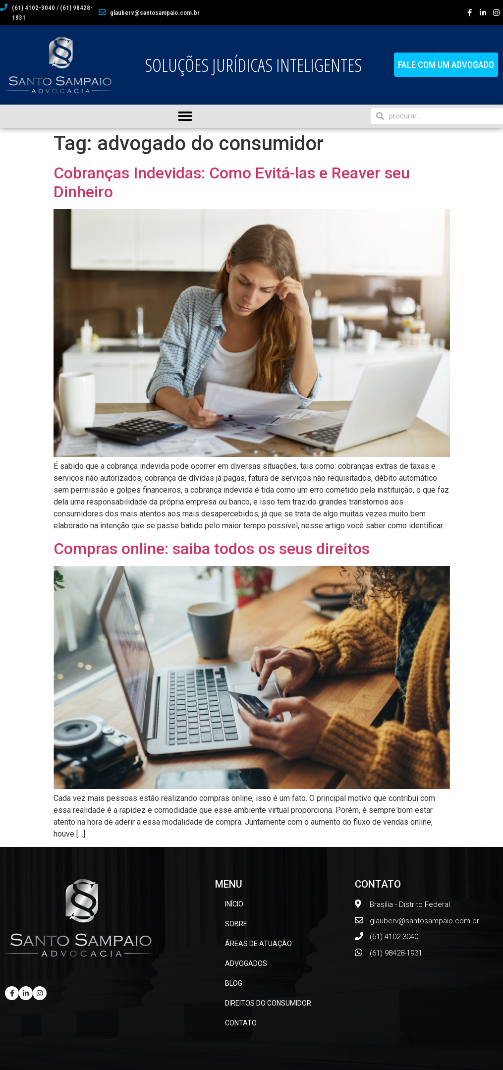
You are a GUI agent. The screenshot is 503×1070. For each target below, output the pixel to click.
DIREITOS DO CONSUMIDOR (268, 1003)
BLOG (233, 983)
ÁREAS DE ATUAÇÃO (258, 944)
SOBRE (236, 924)
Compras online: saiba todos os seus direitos (212, 548)
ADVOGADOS (246, 963)
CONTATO (241, 1023)
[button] (446, 65)
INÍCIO (234, 904)
